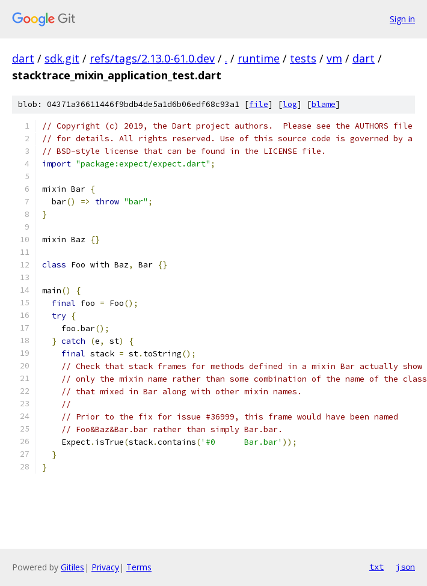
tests (303, 58)
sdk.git (62, 58)
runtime (259, 58)
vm (334, 58)
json (405, 566)
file (258, 104)
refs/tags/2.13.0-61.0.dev (152, 58)
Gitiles (72, 567)
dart (23, 58)
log (290, 104)
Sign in (402, 19)
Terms (139, 567)
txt (376, 566)
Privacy (105, 567)
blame (324, 104)
